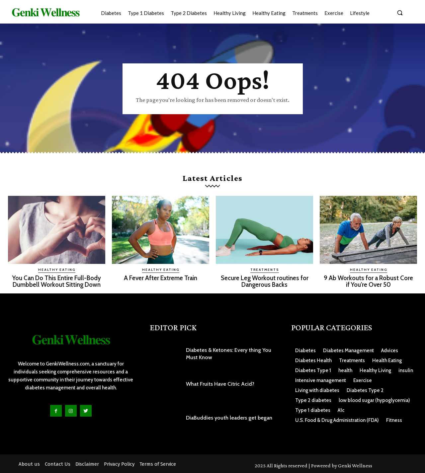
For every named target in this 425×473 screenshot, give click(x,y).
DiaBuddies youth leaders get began (229, 417)
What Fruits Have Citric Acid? (220, 383)
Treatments (264, 270)
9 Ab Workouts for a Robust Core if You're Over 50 (368, 281)
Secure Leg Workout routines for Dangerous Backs (264, 281)
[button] (399, 12)
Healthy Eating (56, 270)
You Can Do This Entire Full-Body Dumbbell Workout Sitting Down (57, 281)
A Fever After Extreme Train (161, 278)
